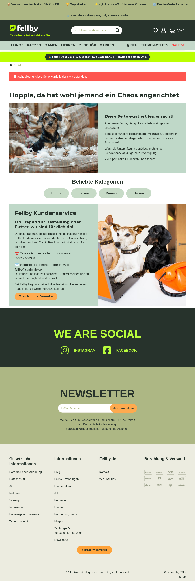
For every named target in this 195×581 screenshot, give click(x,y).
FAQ (57, 472)
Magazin (59, 521)
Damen (111, 193)
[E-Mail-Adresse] (85, 408)
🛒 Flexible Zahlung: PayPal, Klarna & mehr (97, 15)
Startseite (111, 142)
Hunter (58, 507)
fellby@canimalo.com (29, 269)
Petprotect (61, 500)
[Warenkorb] (176, 30)
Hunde (56, 193)
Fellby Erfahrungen (66, 479)
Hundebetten (62, 486)
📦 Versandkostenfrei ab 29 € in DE (33, 4)
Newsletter (61, 539)
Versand (124, 572)
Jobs (57, 493)
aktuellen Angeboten (130, 138)
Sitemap (14, 500)
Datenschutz (17, 479)
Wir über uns (107, 479)
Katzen (83, 193)
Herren (138, 193)
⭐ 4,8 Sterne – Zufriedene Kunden (120, 4)
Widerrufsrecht (18, 521)
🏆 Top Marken (77, 4)
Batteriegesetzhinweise (24, 514)
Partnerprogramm (65, 514)
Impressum (16, 507)
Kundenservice (115, 153)
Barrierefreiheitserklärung (25, 472)
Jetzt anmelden (123, 408)
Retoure (14, 493)
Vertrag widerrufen (94, 549)
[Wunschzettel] (155, 30)
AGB (12, 486)
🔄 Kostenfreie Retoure (170, 4)
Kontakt (104, 472)
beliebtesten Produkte (144, 133)
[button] (163, 30)
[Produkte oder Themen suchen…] (91, 30)
